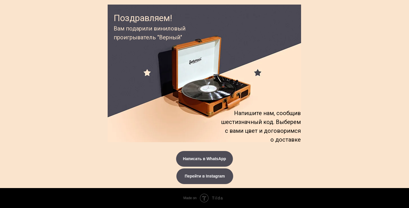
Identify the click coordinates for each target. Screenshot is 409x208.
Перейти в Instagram (205, 176)
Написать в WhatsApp (204, 158)
